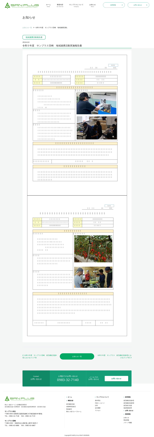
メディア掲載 (128, 422)
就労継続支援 (70, 404)
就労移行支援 (128, 405)
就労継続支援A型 (129, 400)
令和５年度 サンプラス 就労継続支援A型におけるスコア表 (115, 356)
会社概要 (97, 408)
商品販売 (69, 409)
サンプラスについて (76, 5)
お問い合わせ (116, 378)
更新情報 (127, 414)
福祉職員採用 (128, 408)
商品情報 (126, 420)
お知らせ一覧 (27, 27)
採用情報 (127, 397)
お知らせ (92, 5)
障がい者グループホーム (73, 411)
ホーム (48, 5)
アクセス (97, 410)
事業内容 (60, 5)
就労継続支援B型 (129, 403)
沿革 (96, 405)
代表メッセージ (100, 403)
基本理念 (97, 400)
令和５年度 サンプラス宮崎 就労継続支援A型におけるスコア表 (39, 356)
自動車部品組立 (71, 406)
